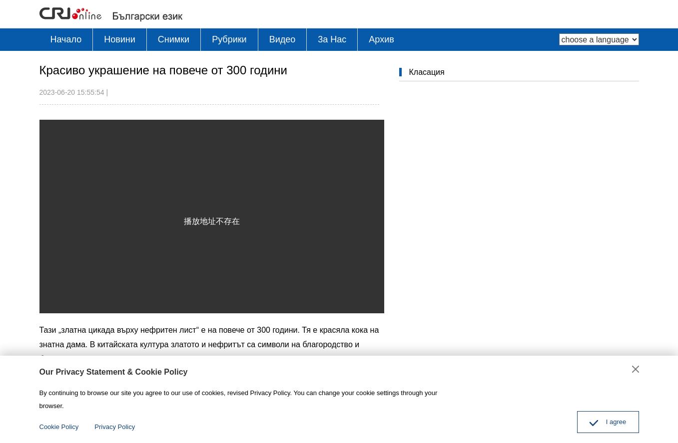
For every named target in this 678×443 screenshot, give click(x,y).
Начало (66, 39)
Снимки (173, 39)
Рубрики (229, 39)
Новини (119, 39)
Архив (381, 39)
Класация (427, 72)
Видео (282, 39)
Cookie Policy (59, 427)
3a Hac (332, 39)
